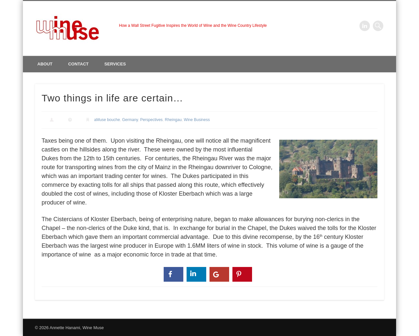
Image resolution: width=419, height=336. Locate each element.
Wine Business (197, 119)
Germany (130, 119)
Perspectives (151, 119)
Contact (78, 64)
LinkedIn (364, 26)
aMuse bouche (107, 119)
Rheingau (173, 119)
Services (115, 64)
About (44, 64)
